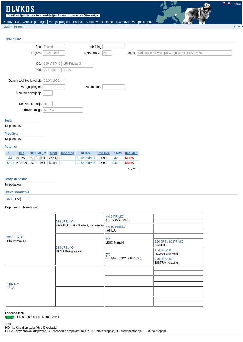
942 (115, 158)
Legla (42, 22)
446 (107, 239)
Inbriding (67, 153)
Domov (7, 22)
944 (9, 158)
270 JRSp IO (163, 259)
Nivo (9, 199)
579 (107, 254)
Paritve (78, 22)
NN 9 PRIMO (114, 216)
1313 (10, 163)
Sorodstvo (92, 22)
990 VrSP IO (15, 237)
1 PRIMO (12, 284)
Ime (21, 153)
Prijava (236, 3)
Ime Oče (104, 153)
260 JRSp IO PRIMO (169, 241)
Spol (53, 153)
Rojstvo (35, 153)
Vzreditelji (29, 22)
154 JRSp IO (163, 250)
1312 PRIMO (86, 158)
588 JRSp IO (65, 247)
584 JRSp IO (65, 222)
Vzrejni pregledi (59, 22)
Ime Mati (131, 153)
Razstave (122, 22)
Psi (17, 22)
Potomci (107, 22)
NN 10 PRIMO (115, 227)
